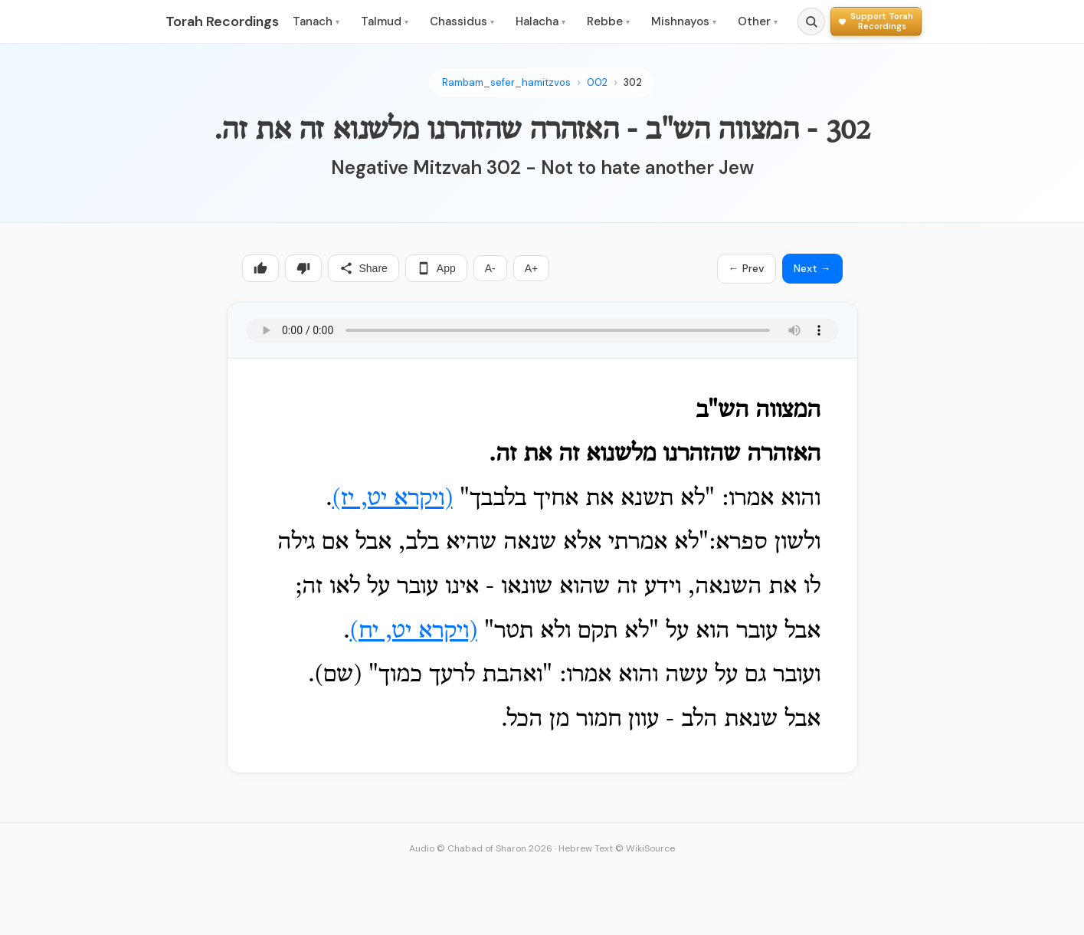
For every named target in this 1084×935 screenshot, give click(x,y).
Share (363, 268)
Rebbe (608, 21)
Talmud (384, 21)
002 (597, 82)
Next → (812, 268)
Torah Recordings (222, 21)
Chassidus (462, 21)
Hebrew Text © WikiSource (616, 848)
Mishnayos (683, 21)
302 (633, 82)
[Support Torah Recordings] (876, 21)
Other (758, 21)
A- (490, 268)
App (436, 268)
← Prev (747, 268)
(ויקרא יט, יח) (413, 631)
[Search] (811, 21)
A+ (532, 268)
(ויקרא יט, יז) (392, 499)
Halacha (540, 21)
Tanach (316, 21)
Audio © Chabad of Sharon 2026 (480, 848)
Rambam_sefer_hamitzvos (506, 82)
